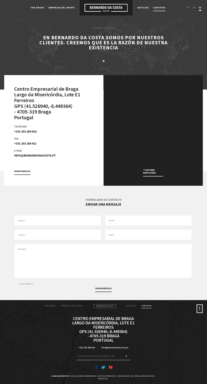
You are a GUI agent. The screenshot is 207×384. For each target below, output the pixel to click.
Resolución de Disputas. (145, 376)
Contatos (159, 7)
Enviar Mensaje (22, 171)
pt (188, 7)
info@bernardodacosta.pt (35, 155)
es (200, 7)
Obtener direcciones (149, 171)
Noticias (143, 7)
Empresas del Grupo (62, 7)
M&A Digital (103, 379)
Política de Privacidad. (107, 376)
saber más (103, 61)
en (194, 7)
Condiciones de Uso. (125, 376)
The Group (37, 7)
